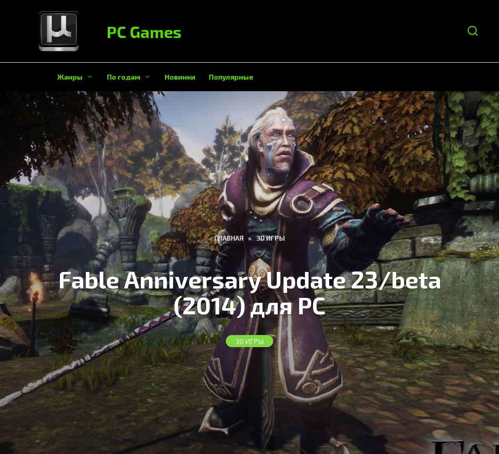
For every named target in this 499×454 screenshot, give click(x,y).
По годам (123, 76)
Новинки (180, 76)
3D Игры (250, 341)
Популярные (231, 76)
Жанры (70, 76)
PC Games (144, 31)
